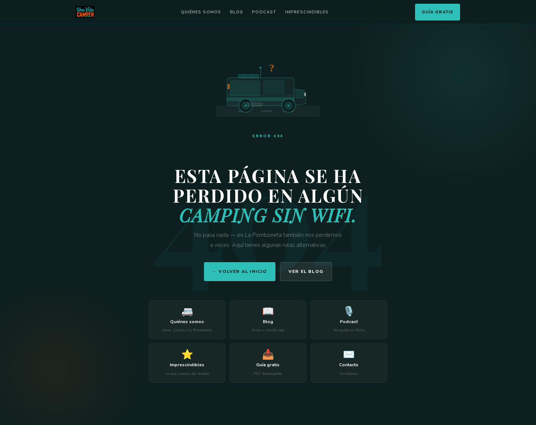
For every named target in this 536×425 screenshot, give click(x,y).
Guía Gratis (437, 12)
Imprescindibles (307, 12)
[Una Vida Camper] (85, 12)
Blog (236, 12)
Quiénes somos (201, 12)
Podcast (264, 12)
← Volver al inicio (239, 271)
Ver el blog (305, 271)
